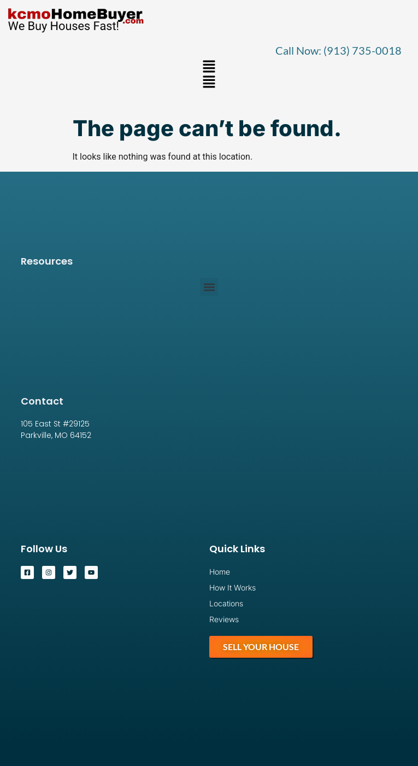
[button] (209, 67)
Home (219, 571)
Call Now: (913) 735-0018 (338, 50)
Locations (226, 603)
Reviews (224, 619)
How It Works (232, 587)
